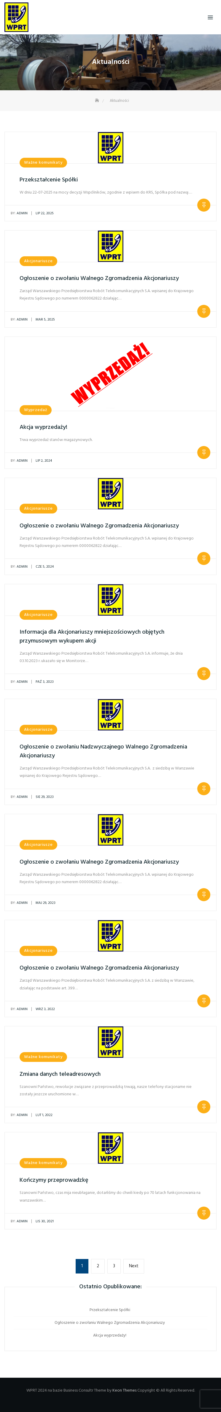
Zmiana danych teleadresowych (60, 1074)
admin (19, 213)
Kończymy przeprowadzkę (54, 1180)
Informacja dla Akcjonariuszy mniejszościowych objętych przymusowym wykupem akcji (92, 636)
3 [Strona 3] (117, 1266)
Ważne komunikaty (43, 162)
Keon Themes (124, 1390)
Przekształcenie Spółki (49, 180)
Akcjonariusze (38, 261)
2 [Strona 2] (100, 1266)
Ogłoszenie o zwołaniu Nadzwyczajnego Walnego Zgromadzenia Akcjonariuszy (103, 751)
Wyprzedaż (35, 410)
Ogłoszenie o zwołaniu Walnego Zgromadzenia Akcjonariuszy (99, 278)
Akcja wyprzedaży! (43, 427)
